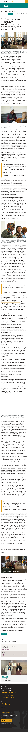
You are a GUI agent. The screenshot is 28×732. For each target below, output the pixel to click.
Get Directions (4, 692)
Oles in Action (4, 641)
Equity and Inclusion (6, 639)
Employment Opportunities (7, 697)
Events (13, 639)
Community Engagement (19, 636)
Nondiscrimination (5, 712)
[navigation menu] (26, 1)
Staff (10, 641)
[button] (25, 558)
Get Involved (15, 730)
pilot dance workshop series (8, 297)
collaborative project (19, 423)
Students (14, 641)
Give (10, 730)
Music (21, 639)
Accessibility (4, 710)
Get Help (3, 707)
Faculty (17, 639)
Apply (3, 730)
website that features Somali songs (9, 79)
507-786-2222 (12, 692)
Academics (4, 633)
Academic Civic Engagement (8, 338)
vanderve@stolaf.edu (5, 649)
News (13, 11)
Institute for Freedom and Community (10, 301)
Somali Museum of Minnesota (11, 272)
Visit (6, 730)
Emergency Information (7, 695)
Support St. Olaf (6, 720)
